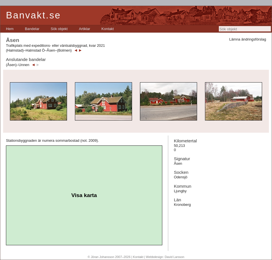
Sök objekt (59, 29)
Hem (10, 29)
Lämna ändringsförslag (247, 39)
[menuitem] (9, 28)
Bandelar (32, 29)
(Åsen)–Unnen (17, 65)
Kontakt (108, 29)
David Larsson (174, 257)
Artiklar (84, 29)
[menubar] (59, 28)
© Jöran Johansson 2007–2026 (109, 257)
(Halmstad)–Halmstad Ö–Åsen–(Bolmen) (39, 50)
